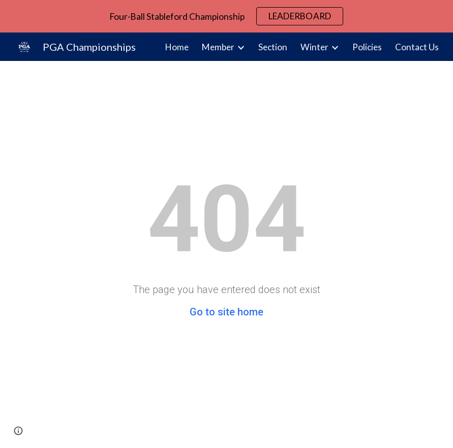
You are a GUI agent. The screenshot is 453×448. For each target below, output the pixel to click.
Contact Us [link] (417, 47)
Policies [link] (367, 47)
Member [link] (218, 47)
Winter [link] (314, 47)
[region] (226, 16)
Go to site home (226, 312)
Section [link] (272, 47)
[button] (18, 431)
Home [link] (177, 47)
